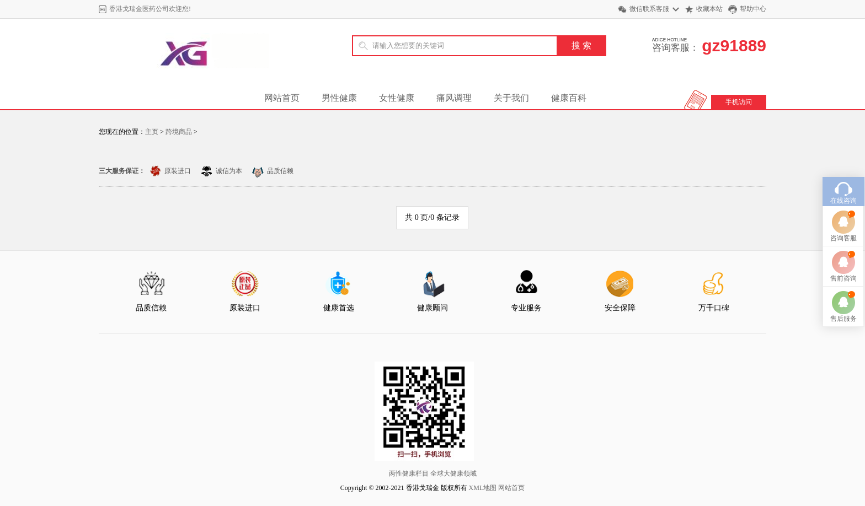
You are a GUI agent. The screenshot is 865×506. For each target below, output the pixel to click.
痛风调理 (454, 98)
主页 (151, 132)
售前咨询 (843, 269)
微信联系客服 (649, 9)
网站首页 (282, 98)
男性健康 (339, 98)
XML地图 (483, 488)
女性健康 (396, 98)
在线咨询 (843, 192)
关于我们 (511, 98)
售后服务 (843, 310)
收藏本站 (709, 9)
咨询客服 (843, 229)
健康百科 (568, 98)
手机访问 (738, 102)
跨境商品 (178, 132)
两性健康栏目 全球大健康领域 (433, 473)
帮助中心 (753, 9)
